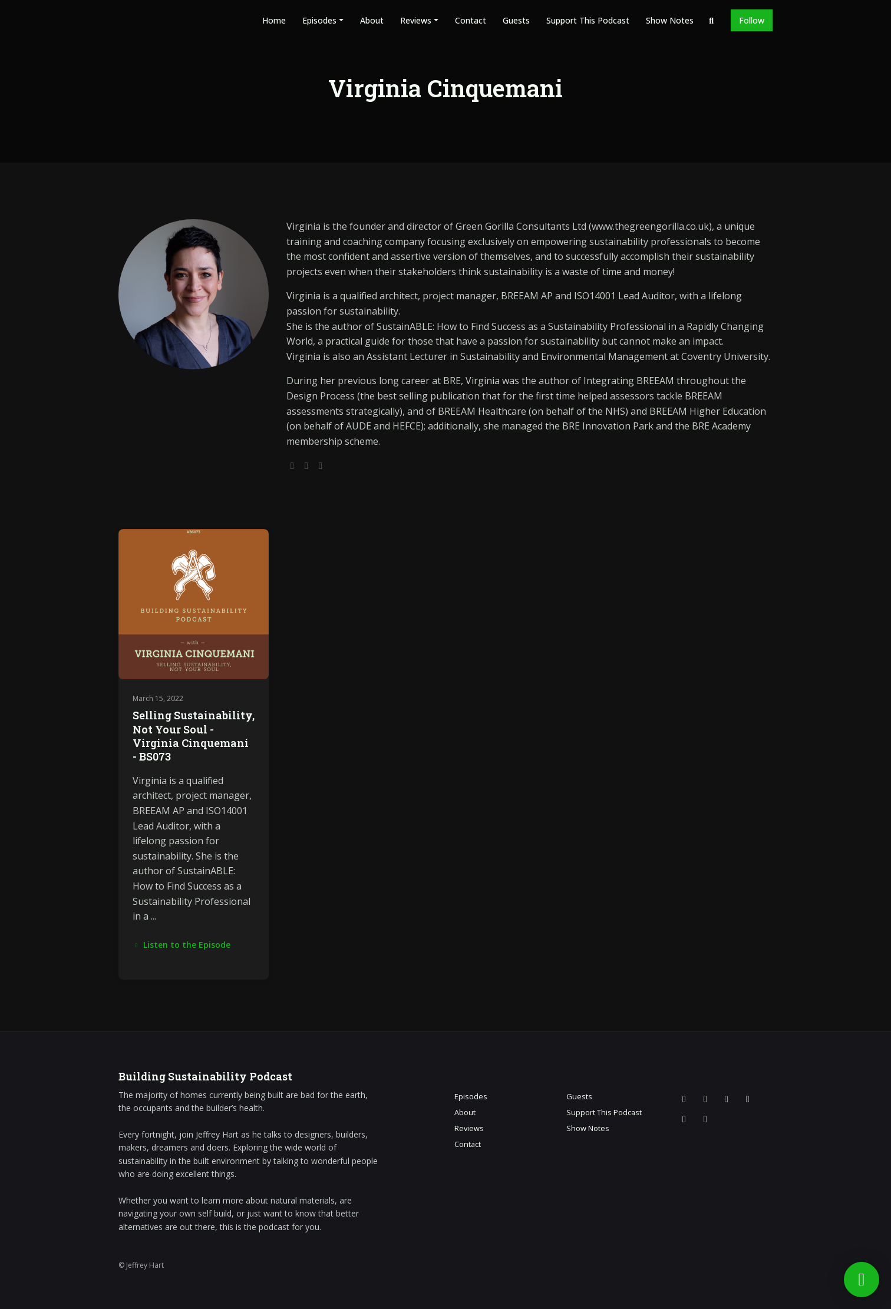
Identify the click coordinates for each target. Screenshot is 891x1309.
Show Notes (670, 20)
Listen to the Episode (181, 944)
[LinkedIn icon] (684, 1119)
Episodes (319, 20)
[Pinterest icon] (705, 1119)
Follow (751, 20)
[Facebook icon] (726, 1099)
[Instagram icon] (705, 1099)
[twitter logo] (306, 465)
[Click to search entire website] (712, 20)
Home (274, 20)
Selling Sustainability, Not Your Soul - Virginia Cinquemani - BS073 (194, 735)
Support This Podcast (587, 20)
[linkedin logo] (320, 465)
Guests (516, 20)
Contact (470, 20)
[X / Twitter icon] (684, 1099)
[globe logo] (292, 465)
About (372, 20)
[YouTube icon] (748, 1099)
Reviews (415, 20)
